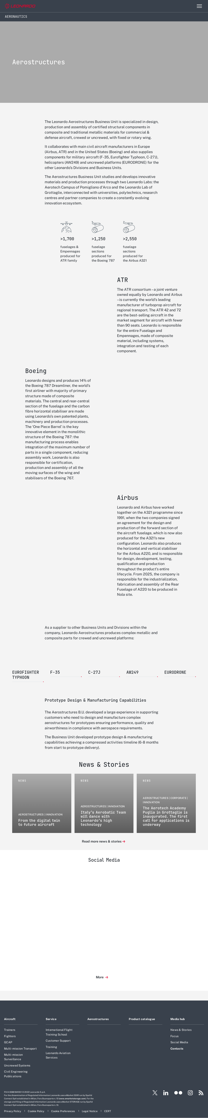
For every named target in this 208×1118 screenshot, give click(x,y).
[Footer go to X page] (153, 1092)
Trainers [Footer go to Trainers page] (9, 1029)
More (100, 977)
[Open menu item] (199, 6)
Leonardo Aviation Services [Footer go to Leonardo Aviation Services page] (58, 1055)
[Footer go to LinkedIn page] (165, 1092)
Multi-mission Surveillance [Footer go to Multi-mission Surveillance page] (13, 1057)
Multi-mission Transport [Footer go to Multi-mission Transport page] (20, 1048)
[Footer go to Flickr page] (178, 1092)
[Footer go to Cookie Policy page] (36, 1111)
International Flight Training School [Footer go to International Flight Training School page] (59, 1032)
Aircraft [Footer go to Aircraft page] (9, 1019)
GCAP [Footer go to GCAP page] (8, 1042)
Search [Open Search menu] (190, 6)
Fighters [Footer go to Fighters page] (10, 1036)
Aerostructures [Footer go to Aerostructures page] (98, 1019)
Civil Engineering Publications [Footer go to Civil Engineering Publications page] (16, 1074)
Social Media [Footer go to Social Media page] (179, 1042)
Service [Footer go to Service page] (51, 1019)
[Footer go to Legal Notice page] (90, 1111)
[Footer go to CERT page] (107, 1111)
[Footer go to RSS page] (201, 1092)
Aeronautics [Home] (16, 16)
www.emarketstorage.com (72, 1098)
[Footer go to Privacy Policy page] (13, 1111)
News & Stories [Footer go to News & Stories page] (181, 1029)
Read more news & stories (101, 841)
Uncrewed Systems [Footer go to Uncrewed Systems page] (17, 1065)
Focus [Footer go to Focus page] (174, 1036)
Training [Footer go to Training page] (51, 1047)
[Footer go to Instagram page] (190, 1092)
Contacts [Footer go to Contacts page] (176, 1048)
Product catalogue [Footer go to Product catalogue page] (142, 1019)
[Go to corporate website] (20, 6)
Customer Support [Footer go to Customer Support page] (58, 1040)
